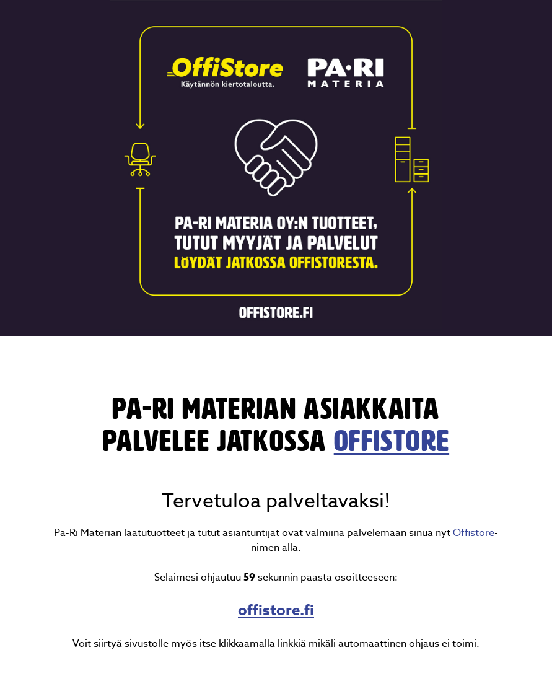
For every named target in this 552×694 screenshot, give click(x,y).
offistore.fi (276, 611)
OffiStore (391, 441)
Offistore (473, 532)
